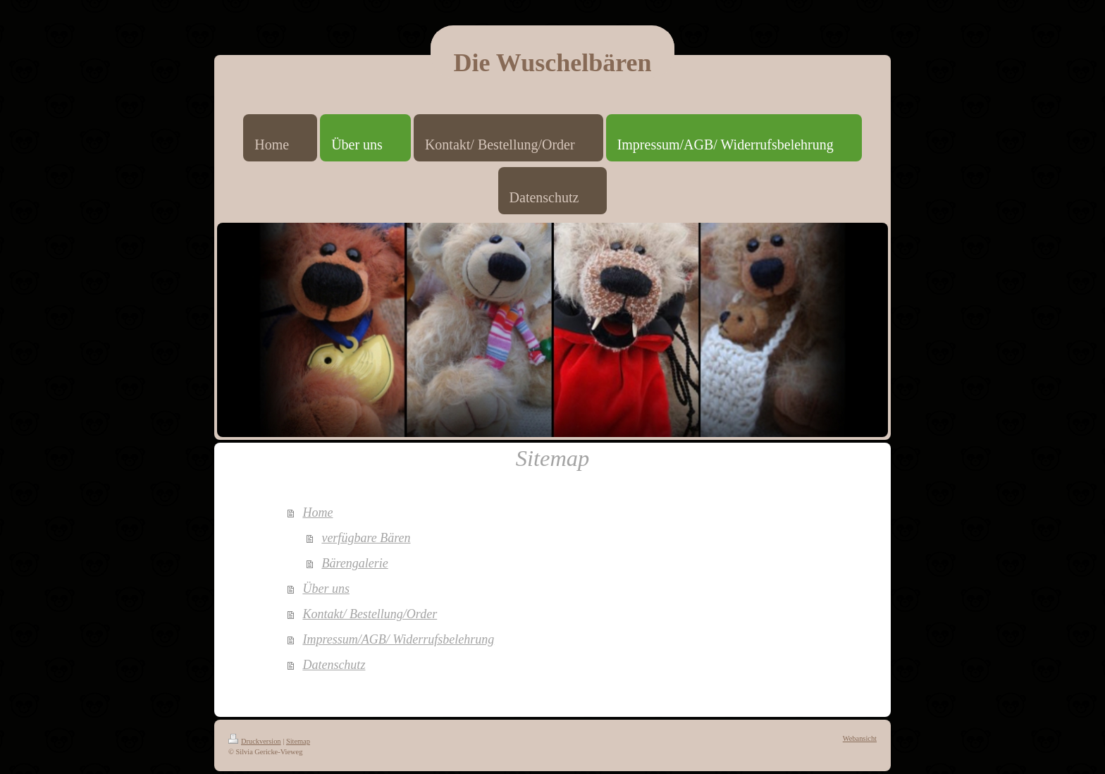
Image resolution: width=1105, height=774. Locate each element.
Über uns (326, 589)
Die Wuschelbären (552, 63)
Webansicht (860, 738)
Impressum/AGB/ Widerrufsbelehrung (398, 639)
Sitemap (298, 741)
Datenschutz (333, 665)
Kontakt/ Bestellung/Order (369, 614)
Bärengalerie (354, 563)
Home (317, 512)
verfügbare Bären (365, 538)
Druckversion (254, 741)
